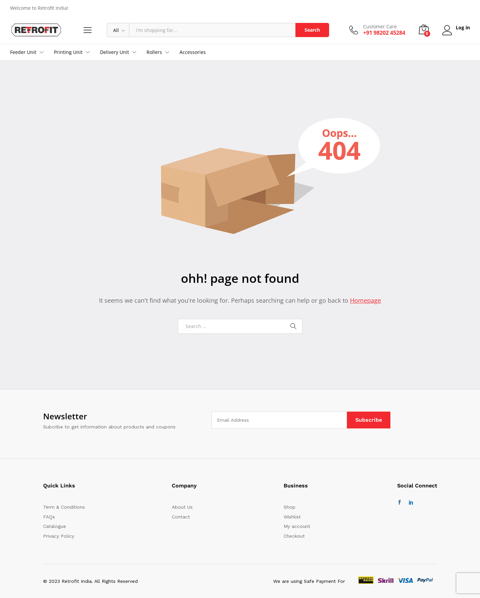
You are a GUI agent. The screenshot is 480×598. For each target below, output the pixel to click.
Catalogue (54, 526)
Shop (289, 507)
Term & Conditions (64, 507)
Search (311, 30)
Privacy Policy (58, 536)
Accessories (193, 52)
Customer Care (379, 27)
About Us (182, 507)
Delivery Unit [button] (114, 52)
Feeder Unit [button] (23, 52)
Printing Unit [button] (68, 52)
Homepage (365, 300)
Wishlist (292, 516)
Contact (181, 516)
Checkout (294, 536)
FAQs (49, 516)
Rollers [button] (154, 52)
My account (297, 526)
